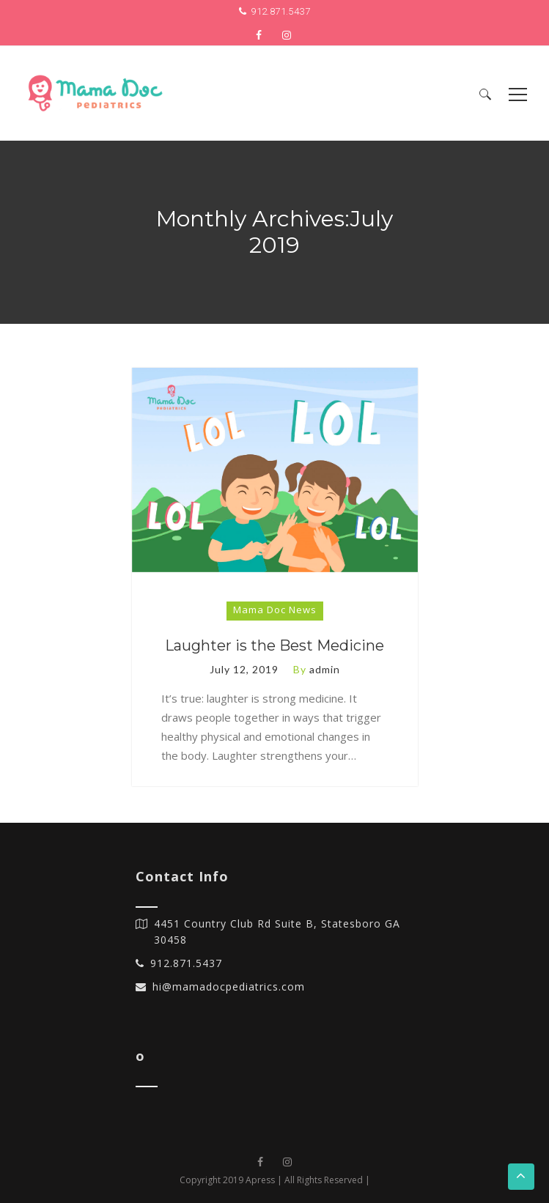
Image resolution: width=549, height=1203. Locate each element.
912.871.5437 (280, 11)
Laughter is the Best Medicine (274, 645)
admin (324, 669)
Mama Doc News (275, 609)
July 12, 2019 (244, 669)
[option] (275, 470)
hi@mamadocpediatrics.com (228, 986)
